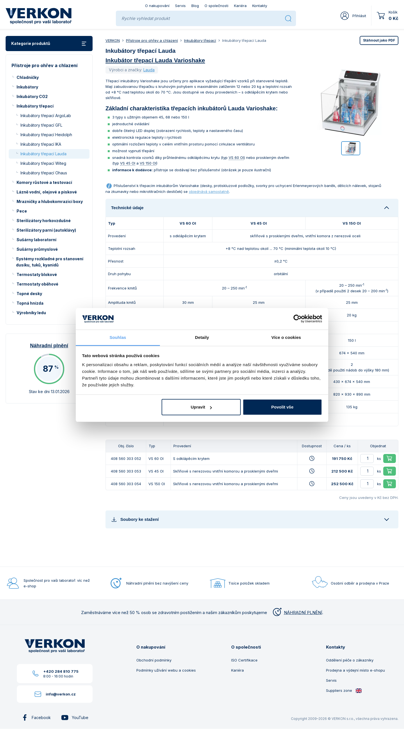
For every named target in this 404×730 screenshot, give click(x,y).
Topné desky (29, 293)
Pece (22, 211)
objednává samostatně (209, 191)
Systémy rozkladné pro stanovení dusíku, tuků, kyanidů (49, 261)
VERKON (112, 40)
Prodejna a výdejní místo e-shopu (355, 670)
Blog (195, 5)
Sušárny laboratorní (36, 239)
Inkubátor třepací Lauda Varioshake (155, 60)
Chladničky (28, 77)
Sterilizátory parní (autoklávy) (46, 230)
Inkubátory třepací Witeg (43, 163)
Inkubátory (27, 87)
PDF (379, 40)
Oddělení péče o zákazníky (349, 660)
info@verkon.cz (61, 694)
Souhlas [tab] (117, 337)
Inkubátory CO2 (32, 96)
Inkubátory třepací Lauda (43, 153)
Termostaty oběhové (37, 284)
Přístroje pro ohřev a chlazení (152, 40)
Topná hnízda (30, 303)
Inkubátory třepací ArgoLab (45, 115)
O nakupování (157, 5)
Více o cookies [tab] (286, 337)
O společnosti (216, 5)
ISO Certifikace (244, 660)
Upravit (201, 407)
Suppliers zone (344, 690)
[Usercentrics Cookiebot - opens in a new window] (297, 318)
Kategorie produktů (49, 44)
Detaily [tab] (202, 337)
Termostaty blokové (37, 274)
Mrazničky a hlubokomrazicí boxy (50, 201)
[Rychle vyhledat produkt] (201, 18)
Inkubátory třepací (35, 106)
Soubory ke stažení (135, 519)
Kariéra (240, 5)
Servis (180, 5)
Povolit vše (282, 407)
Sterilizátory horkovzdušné (44, 220)
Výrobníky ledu (31, 312)
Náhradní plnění (49, 345)
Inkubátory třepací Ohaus (43, 172)
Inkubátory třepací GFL (41, 125)
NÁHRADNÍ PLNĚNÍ (297, 612)
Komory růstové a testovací (44, 182)
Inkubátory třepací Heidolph (46, 134)
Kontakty (259, 5)
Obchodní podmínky (153, 660)
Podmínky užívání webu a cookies (166, 670)
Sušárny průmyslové (37, 249)
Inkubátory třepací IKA (40, 144)
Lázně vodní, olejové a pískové (47, 192)
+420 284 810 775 (61, 671)
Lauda (149, 69)
